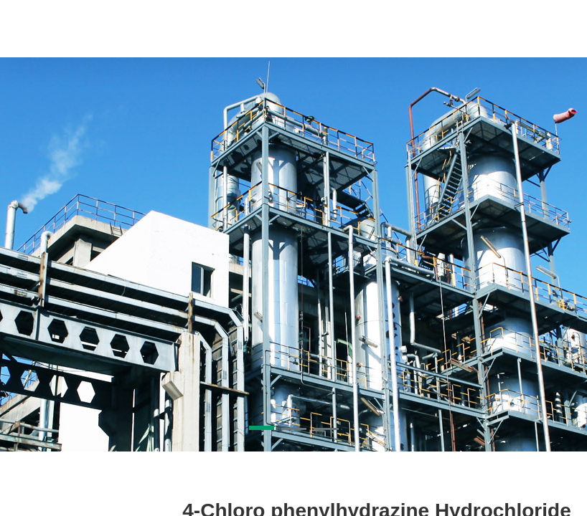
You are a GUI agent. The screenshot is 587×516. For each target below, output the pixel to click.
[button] (261, 428)
